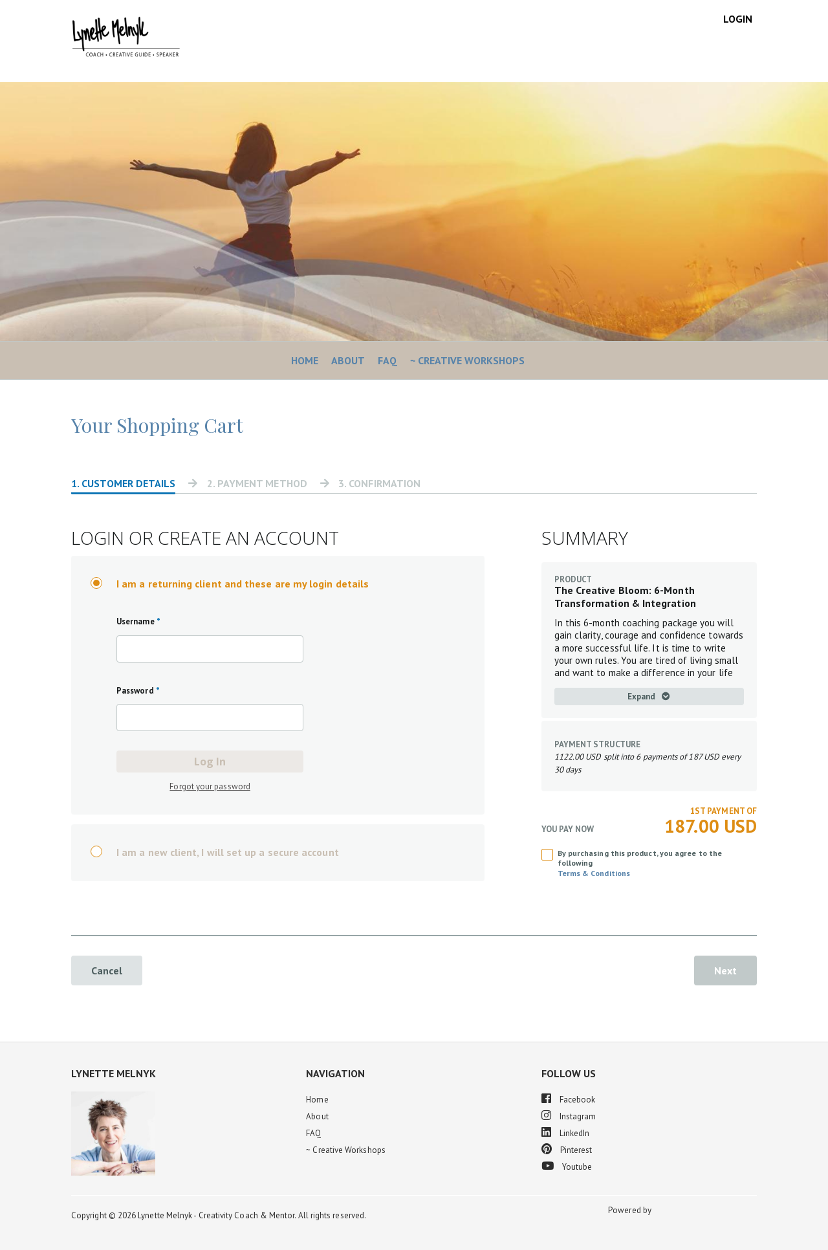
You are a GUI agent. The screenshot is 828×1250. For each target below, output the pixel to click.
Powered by (630, 1210)
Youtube (567, 1166)
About (348, 360)
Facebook (568, 1099)
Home (304, 360)
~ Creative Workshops (467, 360)
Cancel (106, 970)
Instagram (568, 1116)
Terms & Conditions (594, 873)
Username (138, 621)
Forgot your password (209, 786)
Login (737, 19)
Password (138, 690)
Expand (648, 696)
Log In (210, 761)
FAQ (387, 360)
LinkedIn (565, 1132)
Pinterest (567, 1149)
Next (725, 970)
